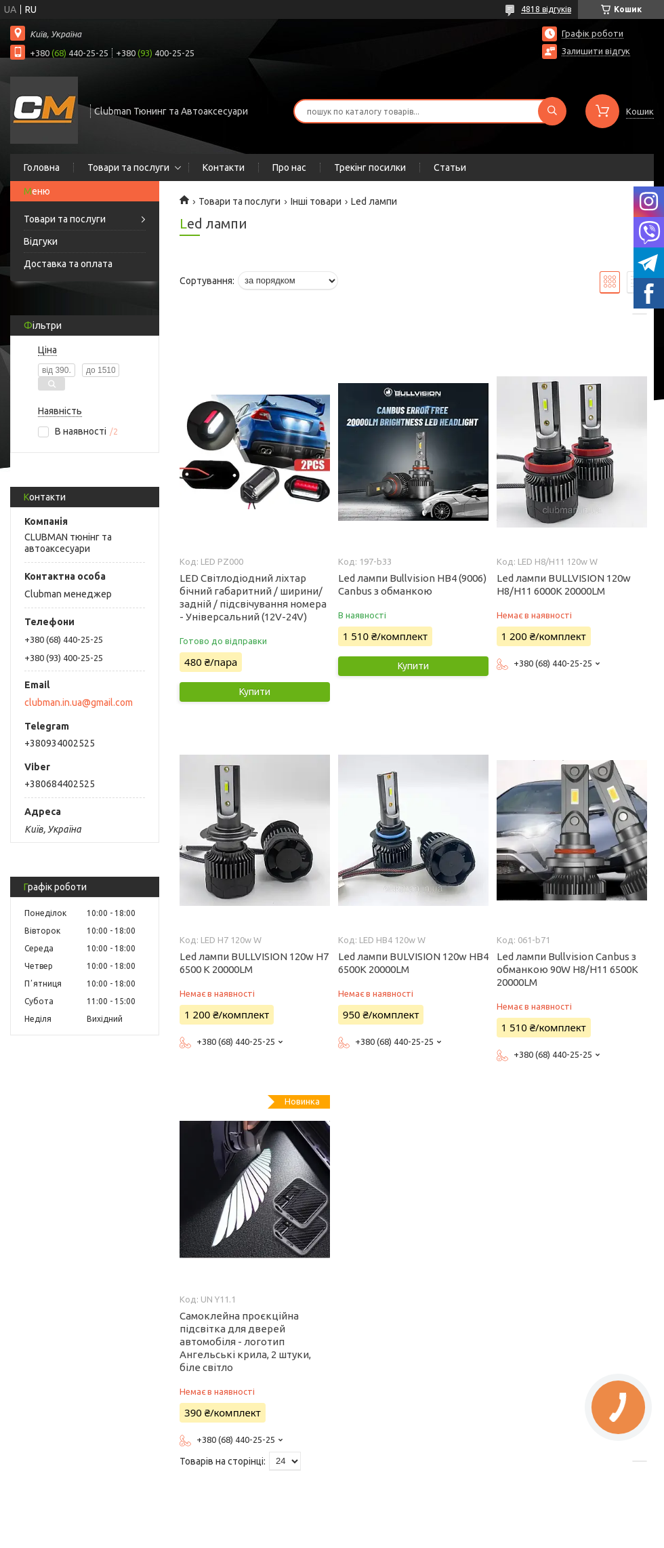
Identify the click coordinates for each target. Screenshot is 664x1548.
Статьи (450, 167)
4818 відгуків (546, 9)
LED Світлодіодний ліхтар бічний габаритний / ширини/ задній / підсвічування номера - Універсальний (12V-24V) (253, 597)
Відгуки (41, 241)
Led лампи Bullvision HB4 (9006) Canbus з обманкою (412, 584)
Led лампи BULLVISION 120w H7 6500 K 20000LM (254, 963)
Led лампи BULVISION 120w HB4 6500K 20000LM (413, 963)
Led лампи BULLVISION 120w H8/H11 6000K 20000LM (564, 584)
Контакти (224, 167)
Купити (254, 691)
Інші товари (316, 201)
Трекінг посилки (370, 167)
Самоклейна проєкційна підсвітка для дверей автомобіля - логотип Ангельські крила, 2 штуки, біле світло (245, 1341)
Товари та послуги (128, 167)
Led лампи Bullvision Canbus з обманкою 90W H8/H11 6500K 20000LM (567, 969)
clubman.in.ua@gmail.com (78, 702)
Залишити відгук (596, 51)
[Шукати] (552, 111)
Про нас (289, 167)
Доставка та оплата (68, 263)
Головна (42, 167)
